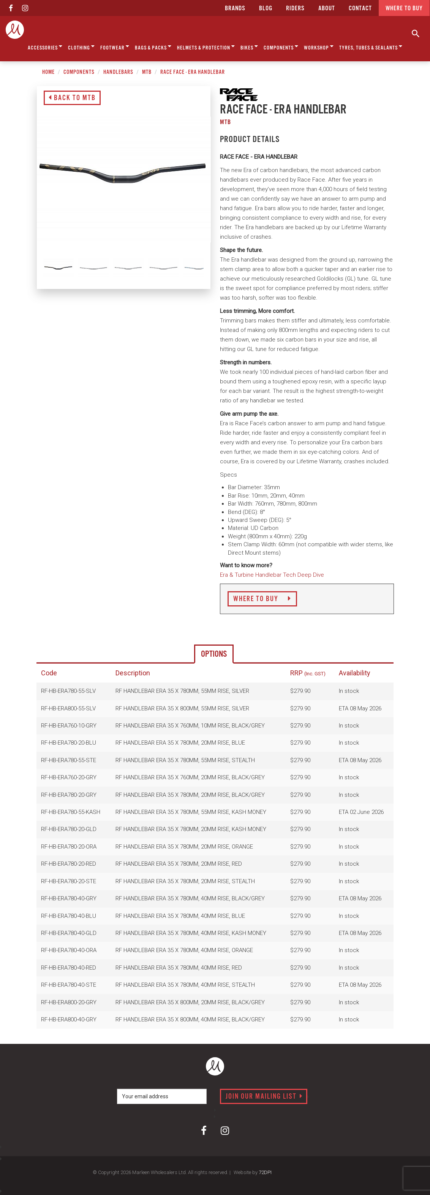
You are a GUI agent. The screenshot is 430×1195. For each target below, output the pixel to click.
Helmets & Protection (206, 46)
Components (281, 46)
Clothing (81, 46)
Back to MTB (72, 98)
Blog (265, 9)
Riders (295, 9)
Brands (235, 9)
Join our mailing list (264, 1096)
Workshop (319, 46)
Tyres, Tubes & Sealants (371, 46)
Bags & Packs (153, 46)
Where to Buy (262, 599)
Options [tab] (214, 654)
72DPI (265, 1172)
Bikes (249, 46)
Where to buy (404, 9)
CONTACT (360, 9)
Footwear (115, 46)
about (326, 9)
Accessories (45, 46)
